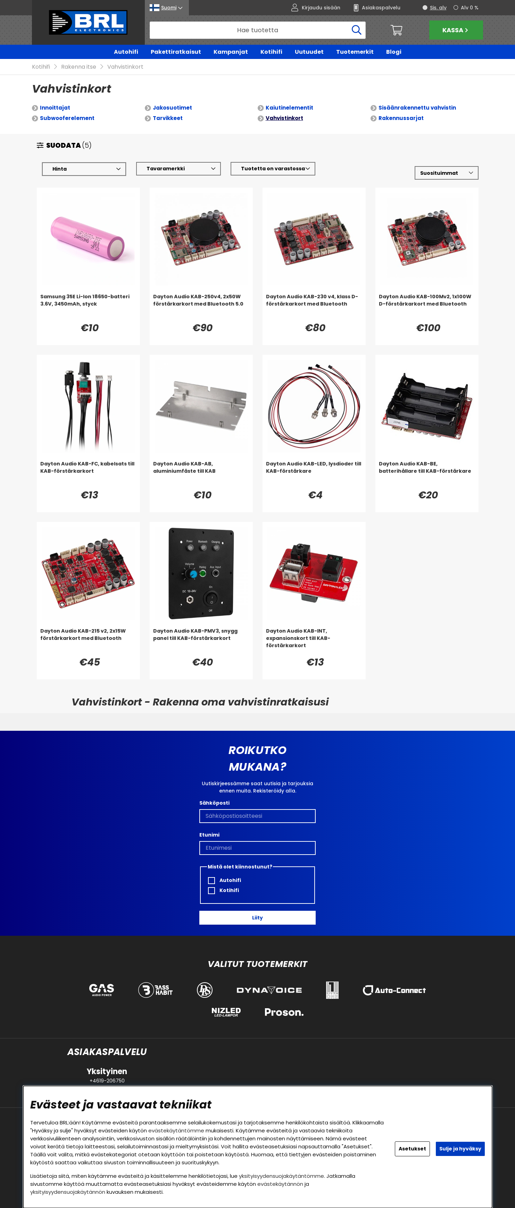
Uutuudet (309, 52)
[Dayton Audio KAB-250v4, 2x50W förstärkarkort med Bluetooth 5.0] (201, 307)
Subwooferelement (67, 118)
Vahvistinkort (125, 67)
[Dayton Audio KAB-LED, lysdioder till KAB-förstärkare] (314, 474)
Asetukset (412, 1148)
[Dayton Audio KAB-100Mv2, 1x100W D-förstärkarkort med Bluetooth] (427, 307)
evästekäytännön (280, 1184)
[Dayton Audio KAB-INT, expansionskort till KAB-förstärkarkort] (314, 642)
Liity (257, 917)
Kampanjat (231, 52)
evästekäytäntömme (176, 1130)
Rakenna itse (78, 67)
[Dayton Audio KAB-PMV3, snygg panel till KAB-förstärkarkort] (201, 642)
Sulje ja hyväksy (460, 1148)
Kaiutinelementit (289, 108)
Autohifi (126, 52)
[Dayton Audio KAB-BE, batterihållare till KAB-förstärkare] (427, 474)
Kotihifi (271, 52)
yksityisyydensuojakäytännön (67, 1192)
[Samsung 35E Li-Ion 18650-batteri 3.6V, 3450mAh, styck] (88, 307)
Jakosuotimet (172, 108)
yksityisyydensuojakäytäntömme (281, 1176)
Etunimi (209, 834)
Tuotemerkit (355, 52)
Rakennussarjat (401, 118)
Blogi (393, 52)
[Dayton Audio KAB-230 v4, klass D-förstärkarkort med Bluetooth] (314, 307)
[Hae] (258, 30)
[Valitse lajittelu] (446, 173)
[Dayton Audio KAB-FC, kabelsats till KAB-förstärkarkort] (88, 474)
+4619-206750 (107, 1080)
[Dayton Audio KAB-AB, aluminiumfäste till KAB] (201, 474)
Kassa (456, 30)
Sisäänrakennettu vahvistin (417, 108)
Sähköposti (214, 802)
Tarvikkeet (168, 118)
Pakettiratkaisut (176, 52)
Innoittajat (55, 108)
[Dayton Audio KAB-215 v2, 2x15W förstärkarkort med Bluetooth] (88, 642)
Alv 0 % (470, 7)
